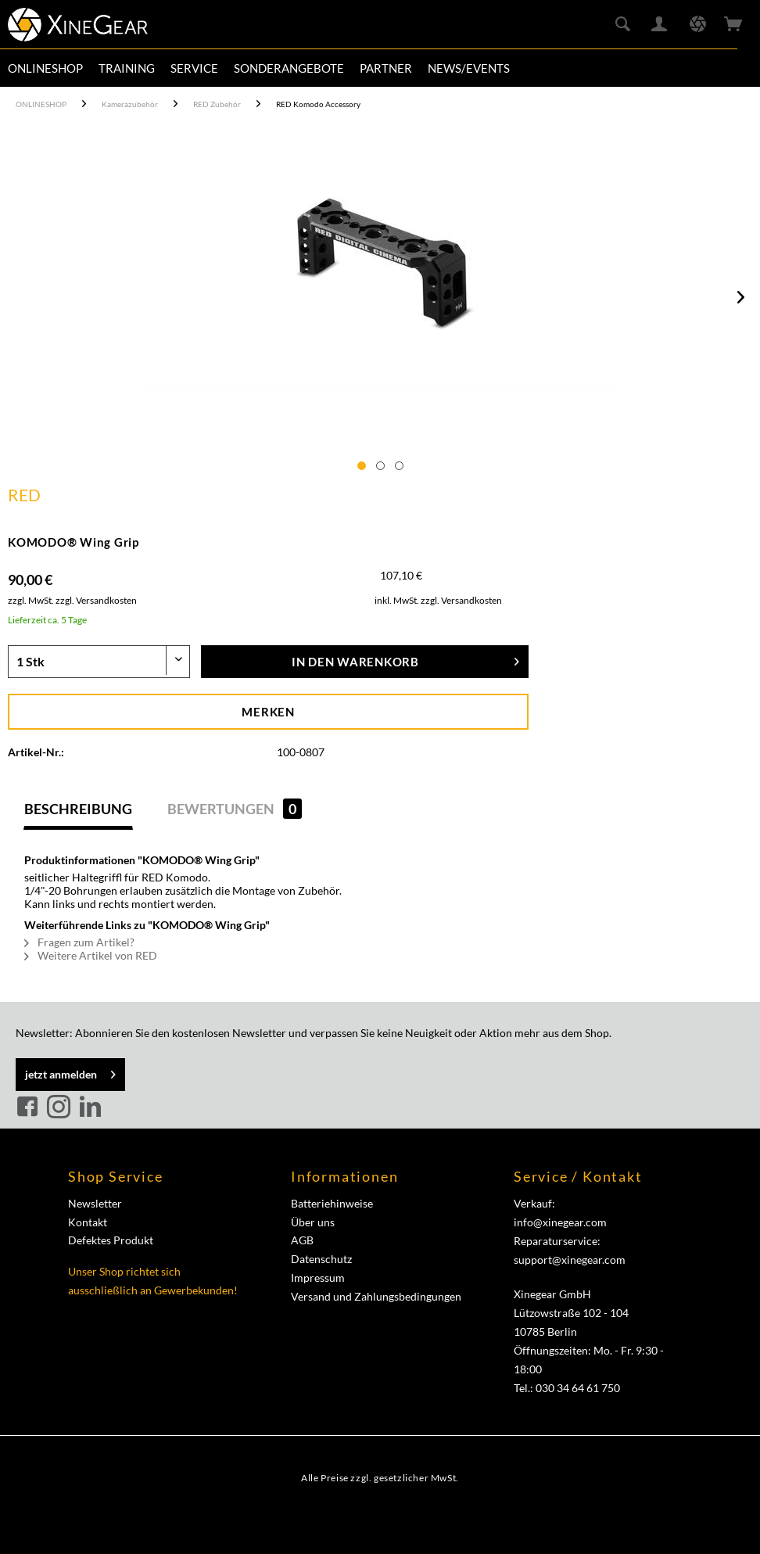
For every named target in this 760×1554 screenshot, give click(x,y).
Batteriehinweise (332, 1203)
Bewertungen (234, 809)
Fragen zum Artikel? (79, 942)
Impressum (318, 1277)
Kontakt (87, 1222)
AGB (302, 1240)
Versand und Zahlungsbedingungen (376, 1296)
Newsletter (95, 1203)
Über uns (313, 1222)
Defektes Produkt (110, 1240)
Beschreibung (78, 808)
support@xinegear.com (570, 1259)
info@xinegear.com (560, 1222)
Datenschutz (321, 1258)
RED (24, 494)
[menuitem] (45, 68)
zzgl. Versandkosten (96, 600)
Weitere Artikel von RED (90, 955)
